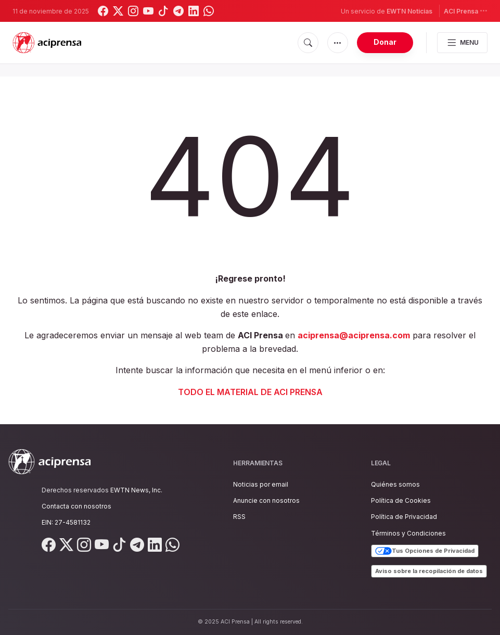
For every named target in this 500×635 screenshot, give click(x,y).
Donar (385, 41)
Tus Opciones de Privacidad (425, 551)
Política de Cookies (401, 500)
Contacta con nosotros (76, 506)
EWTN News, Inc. (136, 490)
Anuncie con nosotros (266, 500)
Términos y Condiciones (408, 533)
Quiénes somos (395, 484)
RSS (239, 516)
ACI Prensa (466, 11)
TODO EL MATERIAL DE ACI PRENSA (250, 392)
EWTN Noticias (409, 11)
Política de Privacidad (404, 516)
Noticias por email (260, 484)
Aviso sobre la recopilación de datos (429, 571)
